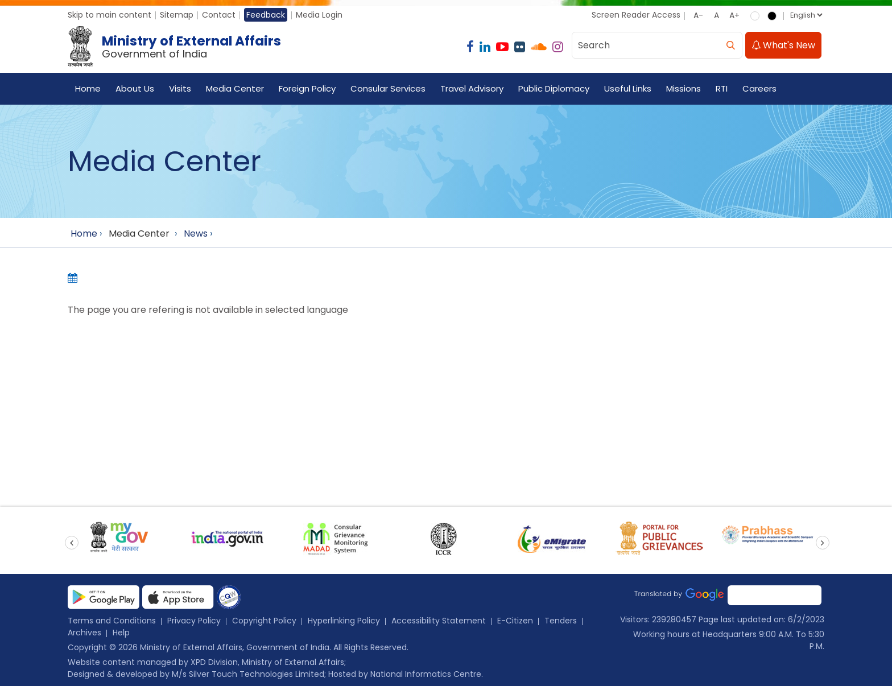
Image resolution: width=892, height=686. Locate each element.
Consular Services (388, 88)
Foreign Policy (307, 88)
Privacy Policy (194, 620)
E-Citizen (515, 620)
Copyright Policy (264, 620)
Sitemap (176, 14)
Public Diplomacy (553, 88)
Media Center (235, 88)
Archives (84, 632)
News (196, 233)
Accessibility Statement (438, 620)
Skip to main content (109, 14)
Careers (759, 88)
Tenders (560, 620)
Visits (180, 88)
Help (121, 632)
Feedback (265, 14)
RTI (722, 88)
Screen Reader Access (636, 14)
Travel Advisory (471, 88)
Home (88, 88)
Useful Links (627, 88)
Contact (219, 14)
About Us (134, 88)
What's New (783, 45)
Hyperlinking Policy (344, 620)
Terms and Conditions (112, 620)
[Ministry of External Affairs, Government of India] (177, 46)
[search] (730, 45)
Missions (683, 88)
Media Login (319, 14)
